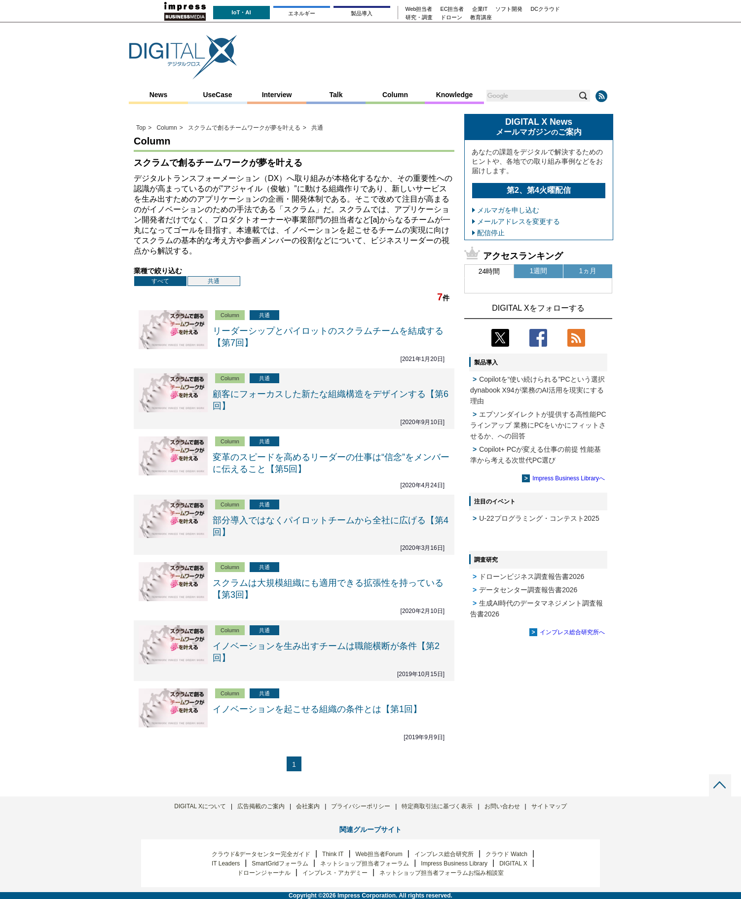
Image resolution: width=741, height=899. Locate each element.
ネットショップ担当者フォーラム (364, 863)
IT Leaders (226, 863)
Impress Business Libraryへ (568, 478)
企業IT (480, 9)
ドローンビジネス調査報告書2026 (531, 576)
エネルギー (301, 13)
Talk (336, 95)
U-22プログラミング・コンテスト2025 (539, 518)
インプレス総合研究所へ (572, 632)
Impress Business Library (454, 863)
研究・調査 (419, 17)
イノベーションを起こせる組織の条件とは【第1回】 (317, 709)
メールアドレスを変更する (518, 221)
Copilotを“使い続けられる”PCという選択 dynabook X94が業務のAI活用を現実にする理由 (537, 390)
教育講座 (481, 17)
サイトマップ (549, 806)
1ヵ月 (588, 271)
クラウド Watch (506, 854)
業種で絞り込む (158, 271)
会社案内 (308, 806)
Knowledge (454, 95)
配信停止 (491, 233)
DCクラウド (545, 9)
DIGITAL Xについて (200, 806)
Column (395, 95)
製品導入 (361, 13)
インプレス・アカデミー (335, 872)
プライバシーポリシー (360, 806)
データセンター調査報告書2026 (528, 590)
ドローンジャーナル (264, 872)
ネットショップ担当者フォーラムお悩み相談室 (441, 872)
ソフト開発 (508, 9)
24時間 (489, 271)
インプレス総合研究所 (444, 854)
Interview (277, 95)
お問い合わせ (502, 806)
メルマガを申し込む (508, 210)
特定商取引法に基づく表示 (437, 806)
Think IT (332, 854)
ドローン (451, 17)
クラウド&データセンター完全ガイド (261, 854)
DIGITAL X (513, 863)
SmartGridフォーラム (280, 863)
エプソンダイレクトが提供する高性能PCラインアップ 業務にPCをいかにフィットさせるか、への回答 (538, 425)
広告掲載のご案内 (261, 806)
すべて (160, 281)
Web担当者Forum (379, 854)
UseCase (217, 95)
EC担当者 (452, 9)
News (158, 95)
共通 (214, 281)
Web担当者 (419, 9)
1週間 (539, 271)
